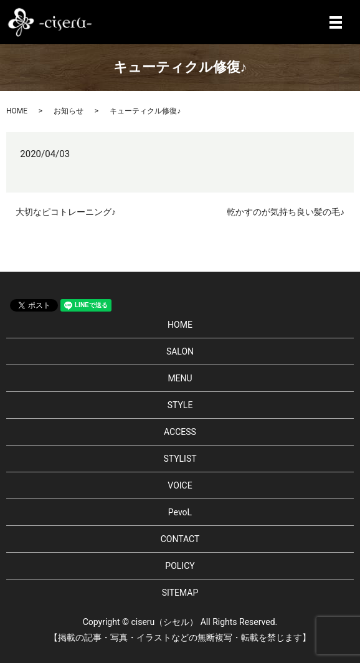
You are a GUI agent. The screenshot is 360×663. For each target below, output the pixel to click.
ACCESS (180, 432)
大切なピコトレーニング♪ (66, 212)
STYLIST (179, 459)
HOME (16, 111)
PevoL (180, 512)
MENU (180, 378)
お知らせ (68, 111)
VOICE (180, 485)
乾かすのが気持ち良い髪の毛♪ (285, 212)
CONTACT (180, 539)
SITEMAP (180, 593)
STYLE (180, 405)
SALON (180, 351)
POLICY (179, 566)
